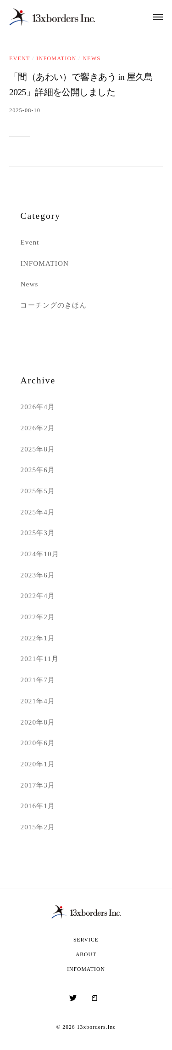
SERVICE (86, 940)
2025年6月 (37, 470)
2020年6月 (37, 743)
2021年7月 (37, 680)
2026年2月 (37, 428)
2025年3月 (37, 532)
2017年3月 (37, 785)
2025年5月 (37, 491)
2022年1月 (37, 638)
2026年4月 (37, 407)
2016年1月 (37, 806)
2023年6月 (37, 575)
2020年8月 (37, 722)
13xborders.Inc (96, 1027)
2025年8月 (37, 449)
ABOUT (86, 955)
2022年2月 (37, 617)
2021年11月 (39, 658)
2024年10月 (39, 554)
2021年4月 (37, 701)
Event (19, 58)
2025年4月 (37, 512)
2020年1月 (37, 764)
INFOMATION (56, 58)
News (91, 58)
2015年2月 (37, 827)
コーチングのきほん (53, 305)
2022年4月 (37, 595)
